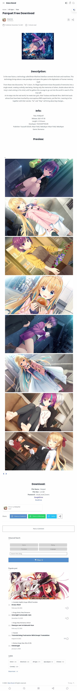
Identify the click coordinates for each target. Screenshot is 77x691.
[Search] (73, 3)
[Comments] (67, 608)
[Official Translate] (32, 602)
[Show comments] (67, 688)
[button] (66, 3)
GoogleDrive (38, 497)
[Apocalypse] (48, 662)
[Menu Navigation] (4, 3)
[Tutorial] (15, 633)
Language (53, 549)
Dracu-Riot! (16, 605)
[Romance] (27, 613)
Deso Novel (11, 3)
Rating (53, 545)
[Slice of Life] (28, 643)
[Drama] (15, 643)
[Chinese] (60, 662)
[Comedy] (15, 602)
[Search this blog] (38, 553)
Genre (24, 545)
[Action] (13, 662)
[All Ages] (36, 662)
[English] (21, 602)
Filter (38, 560)
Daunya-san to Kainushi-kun (23, 625)
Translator (24, 549)
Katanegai (16, 646)
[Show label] (13, 671)
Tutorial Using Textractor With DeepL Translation (31, 635)
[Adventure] (25, 662)
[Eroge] (25, 602)
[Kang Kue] (10, 19)
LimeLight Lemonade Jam (21, 615)
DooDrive (38, 500)
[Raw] (22, 613)
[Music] (19, 613)
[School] (28, 623)
